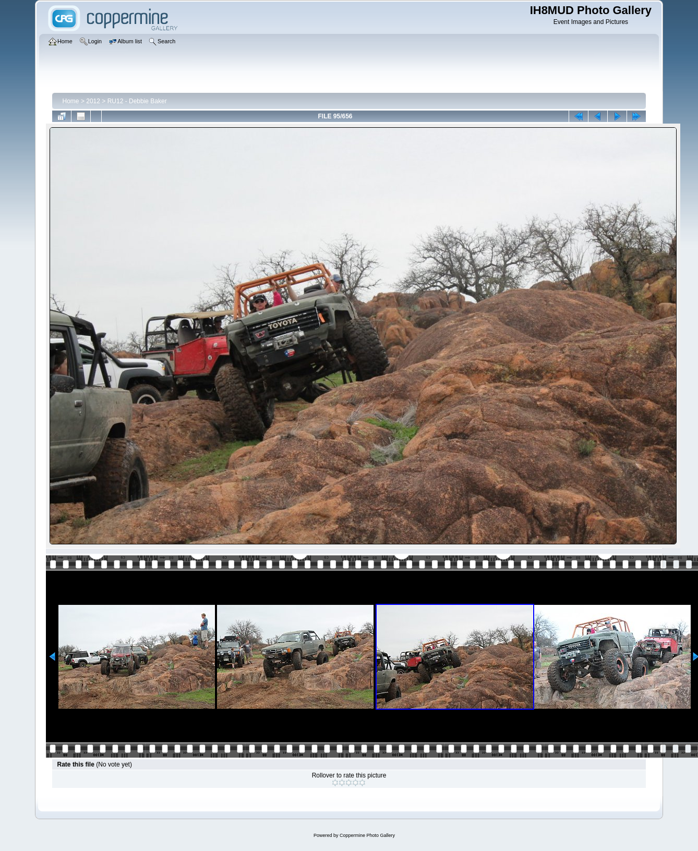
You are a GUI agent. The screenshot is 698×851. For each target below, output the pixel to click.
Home (71, 101)
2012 (93, 101)
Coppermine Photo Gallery (367, 835)
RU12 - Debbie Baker (137, 101)
